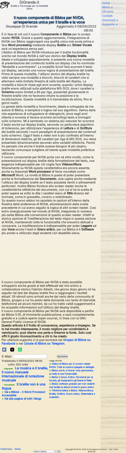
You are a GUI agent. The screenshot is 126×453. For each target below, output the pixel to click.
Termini (17, 449)
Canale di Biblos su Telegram (44, 343)
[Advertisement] (63, 257)
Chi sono (107, 11)
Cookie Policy (6, 449)
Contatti (107, 16)
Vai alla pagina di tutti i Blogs (21, 398)
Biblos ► (108, 7)
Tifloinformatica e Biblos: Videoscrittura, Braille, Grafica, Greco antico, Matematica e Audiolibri (72, 394)
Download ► (110, 20)
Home (106, 3)
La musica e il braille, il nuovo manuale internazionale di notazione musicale (25, 374)
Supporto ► (110, 24)
